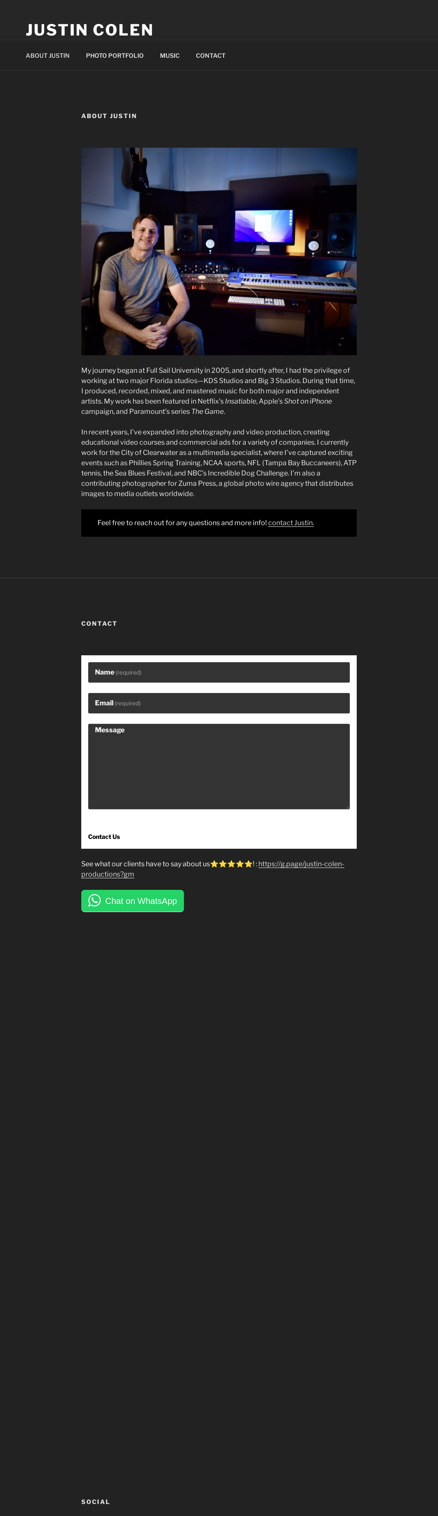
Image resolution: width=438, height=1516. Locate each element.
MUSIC (170, 55)
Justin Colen (90, 30)
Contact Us (104, 836)
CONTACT (210, 55)
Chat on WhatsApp (141, 901)
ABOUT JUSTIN (48, 55)
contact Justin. (291, 523)
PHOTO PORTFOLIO (115, 55)
